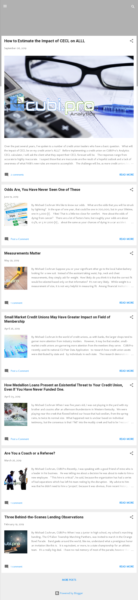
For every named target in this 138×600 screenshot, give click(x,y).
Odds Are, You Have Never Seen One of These (42, 189)
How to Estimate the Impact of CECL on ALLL (44, 41)
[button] (131, 41)
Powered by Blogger (69, 593)
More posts (69, 579)
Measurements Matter (22, 253)
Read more (126, 174)
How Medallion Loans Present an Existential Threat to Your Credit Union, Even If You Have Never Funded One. (63, 387)
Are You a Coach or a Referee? (29, 453)
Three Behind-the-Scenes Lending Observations (44, 517)
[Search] (133, 7)
